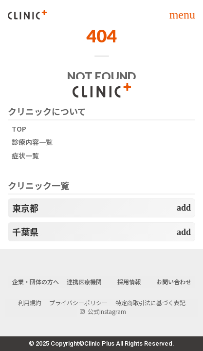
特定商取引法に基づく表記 (150, 302)
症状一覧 (25, 155)
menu (182, 14)
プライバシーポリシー (78, 302)
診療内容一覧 (32, 142)
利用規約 (29, 302)
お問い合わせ (173, 281)
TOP (19, 129)
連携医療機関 (84, 281)
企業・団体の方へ (35, 281)
